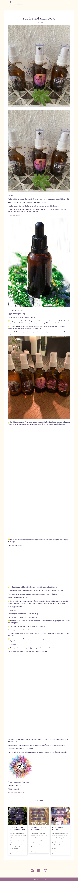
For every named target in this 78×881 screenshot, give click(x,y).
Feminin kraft (13, 812)
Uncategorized (20, 818)
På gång (43, 818)
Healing (22, 812)
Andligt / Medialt (13, 809)
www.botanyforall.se (14, 215)
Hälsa (18, 812)
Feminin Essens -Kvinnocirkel (37, 812)
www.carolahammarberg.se (16, 792)
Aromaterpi (20, 809)
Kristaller (12, 815)
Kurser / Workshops (19, 815)
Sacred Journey (13, 818)
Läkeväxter (39, 818)
